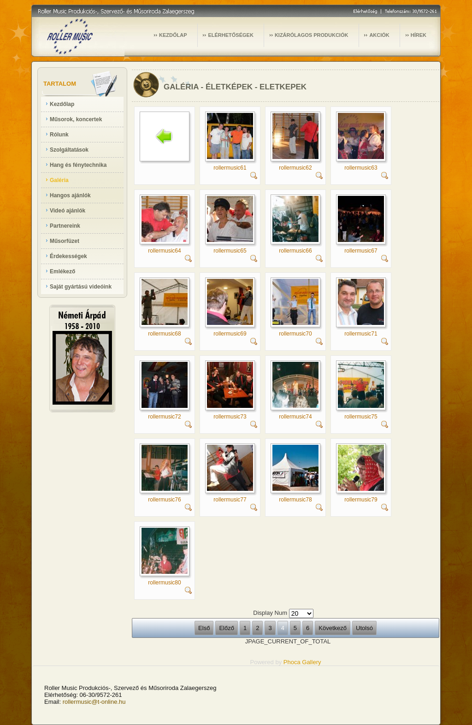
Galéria (59, 180)
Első (204, 628)
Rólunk (59, 134)
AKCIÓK (379, 35)
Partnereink (65, 226)
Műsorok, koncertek (76, 119)
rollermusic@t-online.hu (94, 701)
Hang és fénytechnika (78, 165)
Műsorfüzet (64, 241)
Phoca (292, 662)
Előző (226, 628)
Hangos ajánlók (70, 195)
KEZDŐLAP (173, 35)
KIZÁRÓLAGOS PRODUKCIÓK (311, 35)
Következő (333, 628)
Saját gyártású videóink (81, 286)
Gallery (311, 662)
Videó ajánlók (67, 210)
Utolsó (364, 628)
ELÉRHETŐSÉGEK (230, 35)
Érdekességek (68, 256)
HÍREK (418, 35)
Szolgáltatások (69, 150)
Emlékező (62, 271)
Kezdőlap (62, 104)
